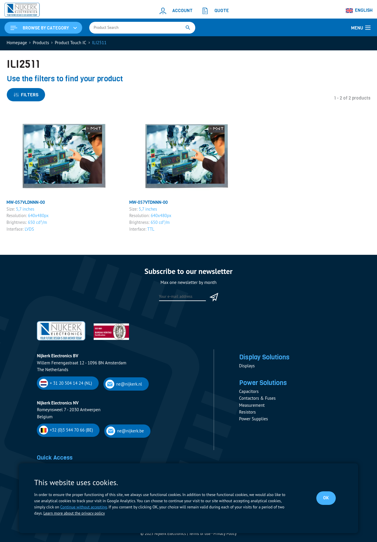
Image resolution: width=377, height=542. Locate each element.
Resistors (247, 413)
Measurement (252, 406)
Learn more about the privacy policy (73, 513)
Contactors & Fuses (257, 399)
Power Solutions (263, 384)
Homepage (17, 43)
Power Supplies (253, 420)
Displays (247, 367)
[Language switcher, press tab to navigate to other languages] (359, 10)
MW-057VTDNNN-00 (149, 203)
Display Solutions (265, 358)
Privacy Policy (224, 534)
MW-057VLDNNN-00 (26, 203)
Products (41, 43)
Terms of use (199, 534)
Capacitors (249, 393)
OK (326, 498)
